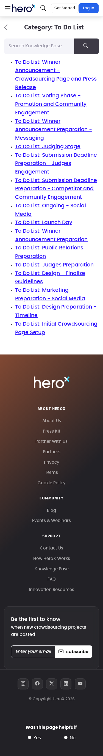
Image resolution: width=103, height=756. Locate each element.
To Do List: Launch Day (43, 222)
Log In (88, 8)
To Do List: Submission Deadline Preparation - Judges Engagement (56, 164)
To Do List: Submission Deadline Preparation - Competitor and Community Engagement (56, 189)
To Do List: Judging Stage (47, 146)
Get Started (64, 8)
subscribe (73, 651)
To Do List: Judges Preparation (54, 265)
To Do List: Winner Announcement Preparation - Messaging (53, 130)
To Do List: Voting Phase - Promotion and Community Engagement (51, 104)
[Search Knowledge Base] (39, 46)
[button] (7, 8)
